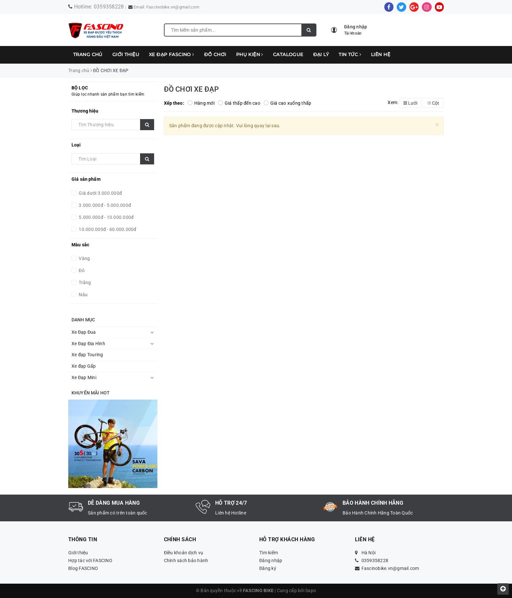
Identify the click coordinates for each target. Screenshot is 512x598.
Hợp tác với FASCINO (90, 560)
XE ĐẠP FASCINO (171, 54)
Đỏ (81, 270)
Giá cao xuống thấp (288, 103)
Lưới (410, 103)
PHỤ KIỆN (249, 54)
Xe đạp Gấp (84, 366)
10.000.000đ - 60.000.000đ (107, 229)
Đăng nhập (270, 560)
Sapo (310, 590)
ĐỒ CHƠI (215, 54)
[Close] (437, 124)
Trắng (84, 282)
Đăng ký (267, 568)
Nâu (83, 294)
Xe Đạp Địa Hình (88, 343)
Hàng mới (201, 103)
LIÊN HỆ (380, 54)
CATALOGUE (288, 54)
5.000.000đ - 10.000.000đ (106, 217)
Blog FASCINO (83, 568)
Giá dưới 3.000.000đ (100, 193)
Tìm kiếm (268, 552)
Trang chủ (88, 54)
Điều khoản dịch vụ (183, 552)
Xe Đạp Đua (84, 332)
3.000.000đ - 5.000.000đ (104, 205)
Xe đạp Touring (87, 354)
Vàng (84, 258)
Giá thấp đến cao (239, 103)
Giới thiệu (125, 54)
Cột (433, 103)
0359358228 (109, 7)
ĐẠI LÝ (321, 54)
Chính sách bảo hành (186, 560)
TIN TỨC (350, 54)
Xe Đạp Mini (84, 377)
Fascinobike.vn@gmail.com (172, 7)
